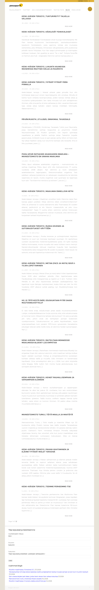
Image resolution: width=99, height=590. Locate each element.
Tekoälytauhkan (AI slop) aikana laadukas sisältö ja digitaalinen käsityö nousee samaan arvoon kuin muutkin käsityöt (48, 572)
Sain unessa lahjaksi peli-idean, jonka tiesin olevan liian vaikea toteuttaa (33, 576)
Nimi (10, 536)
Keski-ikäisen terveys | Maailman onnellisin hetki (47, 191)
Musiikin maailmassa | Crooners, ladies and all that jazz (27, 581)
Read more (68, 26)
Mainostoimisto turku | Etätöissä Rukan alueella (25, 579)
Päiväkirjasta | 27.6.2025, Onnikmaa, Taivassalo (46, 119)
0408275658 (80, 1)
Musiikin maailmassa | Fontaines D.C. (21, 569)
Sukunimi (11, 545)
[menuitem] (15, 10)
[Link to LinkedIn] (90, 1)
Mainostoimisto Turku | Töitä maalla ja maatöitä (47, 415)
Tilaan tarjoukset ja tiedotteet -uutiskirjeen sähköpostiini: (26, 554)
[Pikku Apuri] (16, 5)
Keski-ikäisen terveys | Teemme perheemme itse (46, 486)
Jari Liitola (35, 23)
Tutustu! (85, 1)
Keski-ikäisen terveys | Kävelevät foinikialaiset (46, 32)
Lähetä (10, 560)
